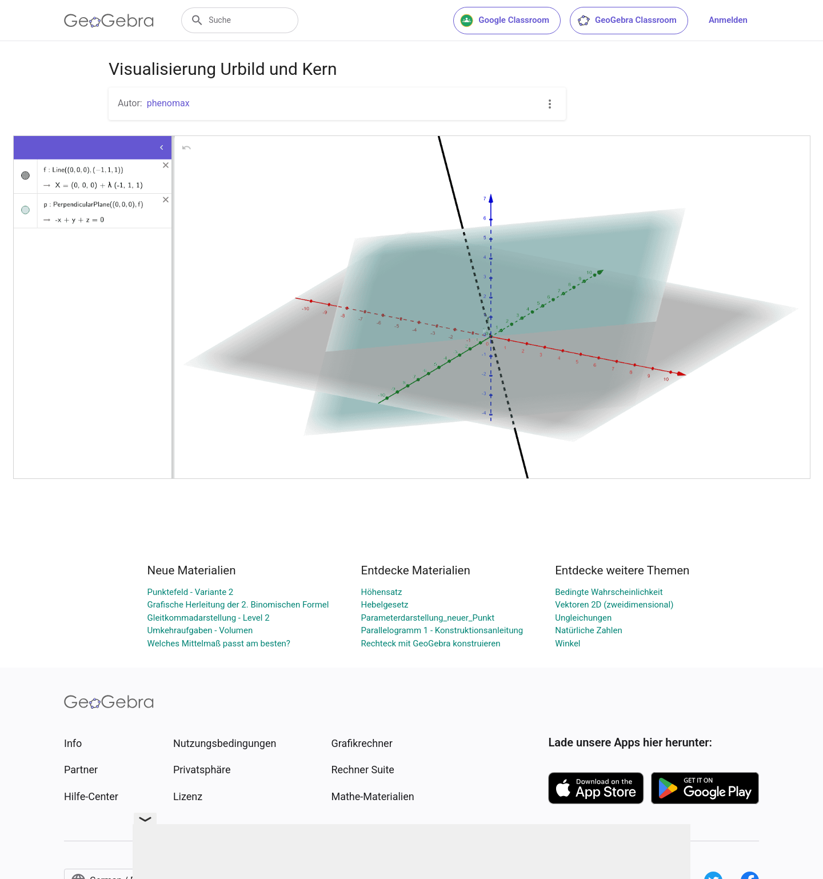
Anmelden (728, 20)
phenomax (168, 103)
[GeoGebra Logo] (109, 20)
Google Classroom (504, 20)
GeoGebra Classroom (627, 20)
